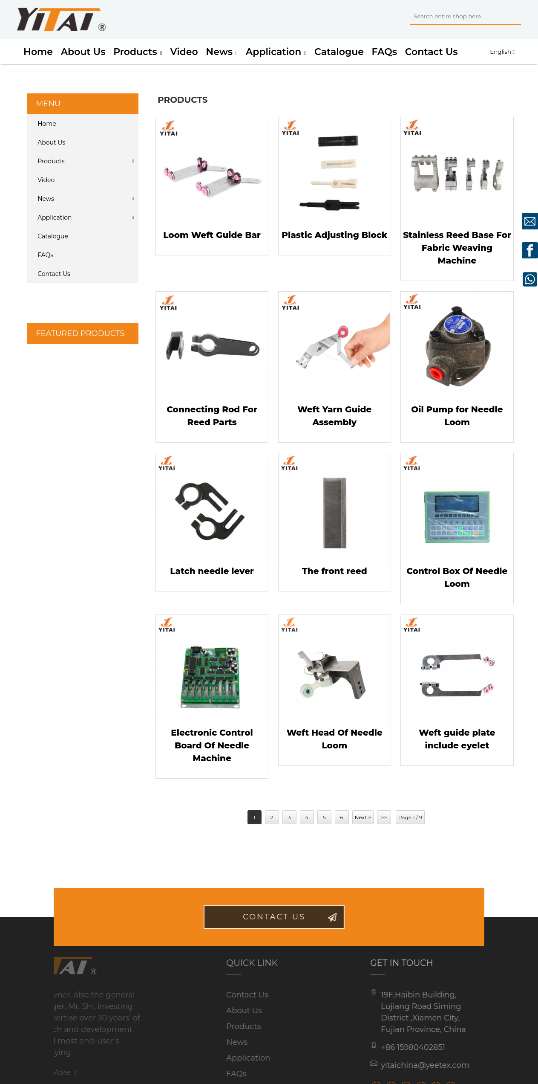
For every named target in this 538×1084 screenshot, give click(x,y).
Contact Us (431, 52)
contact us (285, 917)
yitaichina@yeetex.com (414, 1065)
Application (276, 52)
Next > (363, 817)
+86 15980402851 (402, 1047)
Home (38, 52)
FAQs (384, 52)
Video (184, 52)
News (222, 52)
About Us (83, 52)
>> (384, 817)
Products (137, 52)
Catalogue (339, 52)
